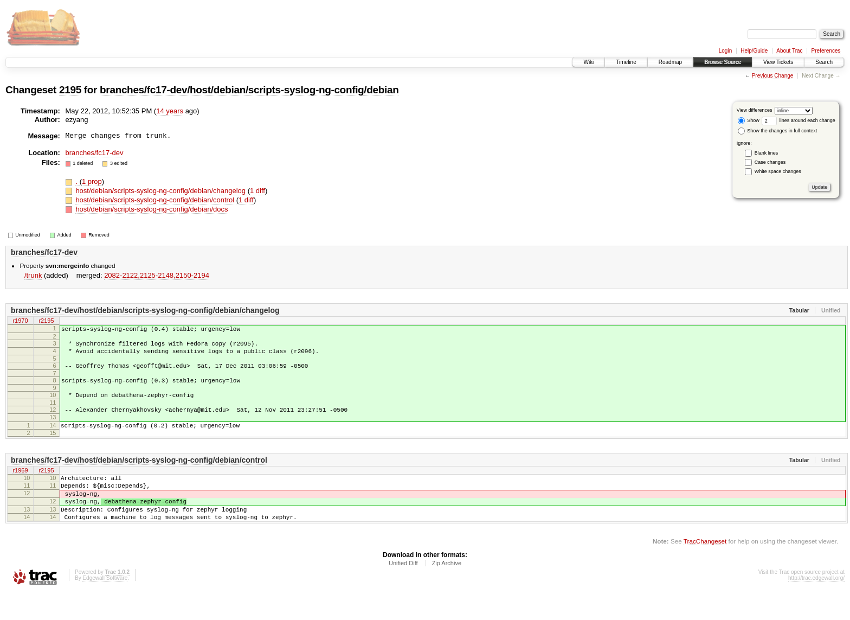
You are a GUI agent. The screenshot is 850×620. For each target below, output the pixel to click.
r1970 (20, 321)
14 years (169, 111)
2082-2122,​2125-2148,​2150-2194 (156, 275)
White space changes (778, 171)
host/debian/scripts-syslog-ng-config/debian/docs (151, 209)
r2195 (46, 321)
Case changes (770, 162)
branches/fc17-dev (95, 153)
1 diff (257, 191)
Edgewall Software (104, 606)
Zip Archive (446, 590)
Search (824, 62)
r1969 (20, 487)
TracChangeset (705, 568)
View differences (754, 110)
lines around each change (798, 120)
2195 (70, 89)
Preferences (826, 51)
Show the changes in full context (777, 130)
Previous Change (773, 76)
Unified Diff (403, 590)
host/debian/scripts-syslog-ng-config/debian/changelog (161, 191)
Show (748, 120)
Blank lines (766, 153)
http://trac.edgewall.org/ (816, 606)
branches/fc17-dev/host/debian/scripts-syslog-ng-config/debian (249, 89)
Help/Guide (754, 51)
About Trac (789, 51)
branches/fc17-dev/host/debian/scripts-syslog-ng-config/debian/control (139, 476)
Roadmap (670, 62)
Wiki (588, 62)
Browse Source (722, 62)
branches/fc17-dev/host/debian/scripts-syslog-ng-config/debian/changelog (145, 310)
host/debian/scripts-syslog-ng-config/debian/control (155, 200)
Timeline (626, 62)
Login (725, 51)
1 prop (92, 181)
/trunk (33, 275)
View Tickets (778, 62)
